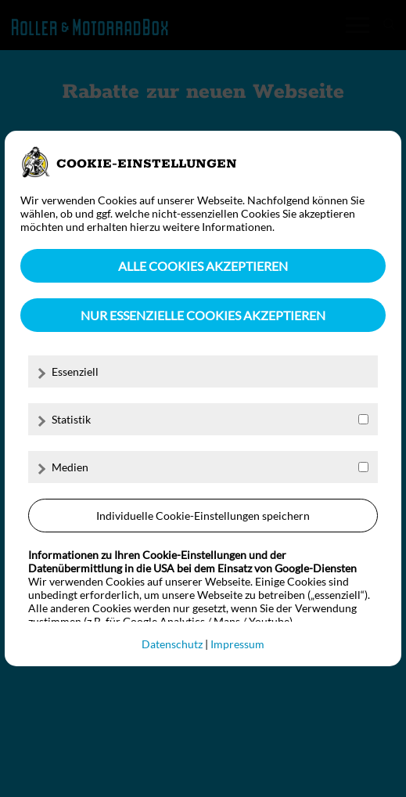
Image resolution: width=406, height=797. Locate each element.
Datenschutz (172, 644)
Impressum (237, 644)
